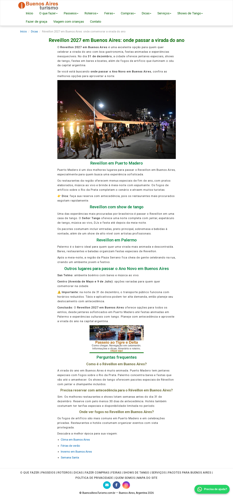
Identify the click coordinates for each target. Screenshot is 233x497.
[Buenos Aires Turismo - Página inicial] (38, 4)
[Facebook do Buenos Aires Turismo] (116, 485)
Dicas (146, 13)
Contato (95, 21)
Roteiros (91, 13)
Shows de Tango (190, 13)
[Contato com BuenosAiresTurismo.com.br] (107, 485)
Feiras (109, 13)
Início (29, 13)
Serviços (164, 13)
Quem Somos (125, 477)
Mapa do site (147, 477)
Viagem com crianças (68, 21)
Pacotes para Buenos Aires (189, 472)
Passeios (71, 13)
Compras (128, 13)
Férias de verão (70, 445)
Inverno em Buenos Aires (76, 451)
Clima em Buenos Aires (75, 439)
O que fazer (48, 13)
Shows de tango (136, 472)
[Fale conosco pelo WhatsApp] (212, 489)
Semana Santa (70, 457)
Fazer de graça (36, 21)
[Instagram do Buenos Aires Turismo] (126, 485)
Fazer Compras (97, 472)
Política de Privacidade (94, 477)
